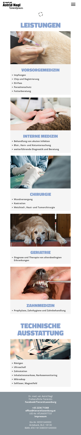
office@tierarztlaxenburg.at (40, 410)
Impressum (40, 416)
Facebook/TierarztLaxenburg (40, 401)
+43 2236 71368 (40, 407)
